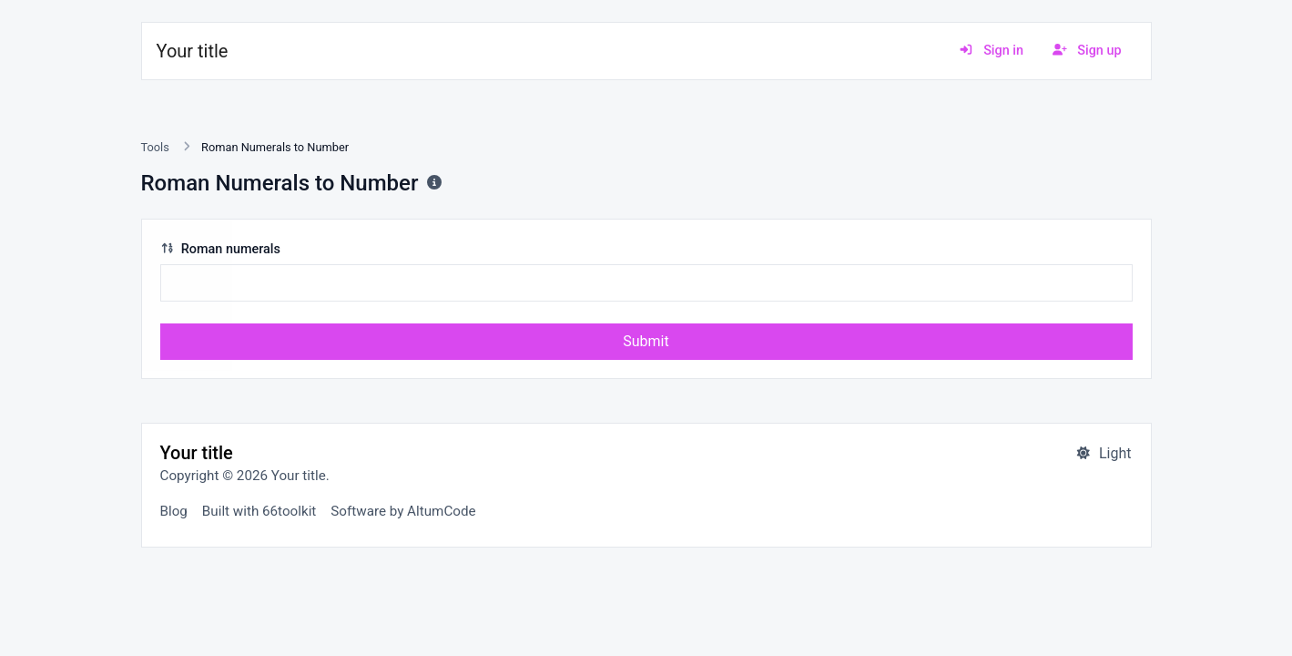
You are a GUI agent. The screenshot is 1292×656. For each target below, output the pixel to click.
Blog (174, 511)
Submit (645, 341)
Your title (193, 51)
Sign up (1087, 50)
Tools (155, 147)
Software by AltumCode (403, 511)
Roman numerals (220, 249)
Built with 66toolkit (259, 511)
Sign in (991, 50)
